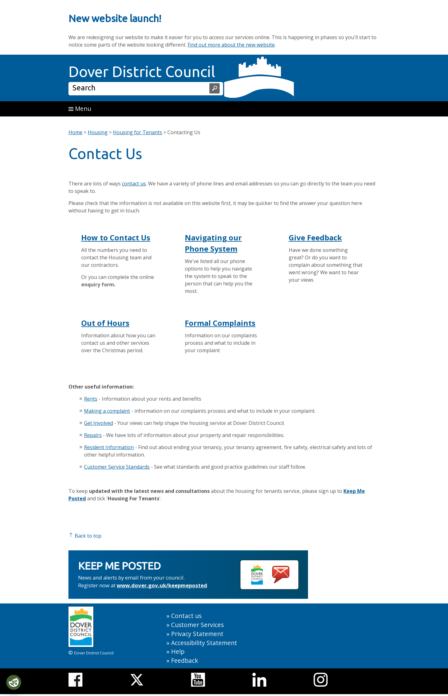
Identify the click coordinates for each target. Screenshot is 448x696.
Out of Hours (105, 323)
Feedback (184, 660)
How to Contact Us (115, 237)
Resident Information (109, 447)
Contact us (186, 616)
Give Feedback (315, 237)
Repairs (93, 435)
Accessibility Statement (204, 643)
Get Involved (98, 423)
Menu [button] (79, 108)
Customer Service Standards (117, 466)
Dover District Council (141, 71)
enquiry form (97, 284)
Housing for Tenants (137, 132)
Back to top (84, 535)
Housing (98, 132)
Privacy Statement (197, 634)
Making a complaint (107, 410)
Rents (90, 398)
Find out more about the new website (231, 44)
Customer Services (197, 625)
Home (75, 132)
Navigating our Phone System (213, 243)
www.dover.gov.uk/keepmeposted (162, 585)
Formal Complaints (220, 323)
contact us (134, 183)
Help (177, 651)
